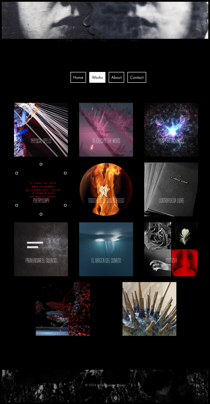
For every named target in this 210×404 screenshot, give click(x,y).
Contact (137, 77)
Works (97, 77)
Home (78, 77)
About (116, 77)
